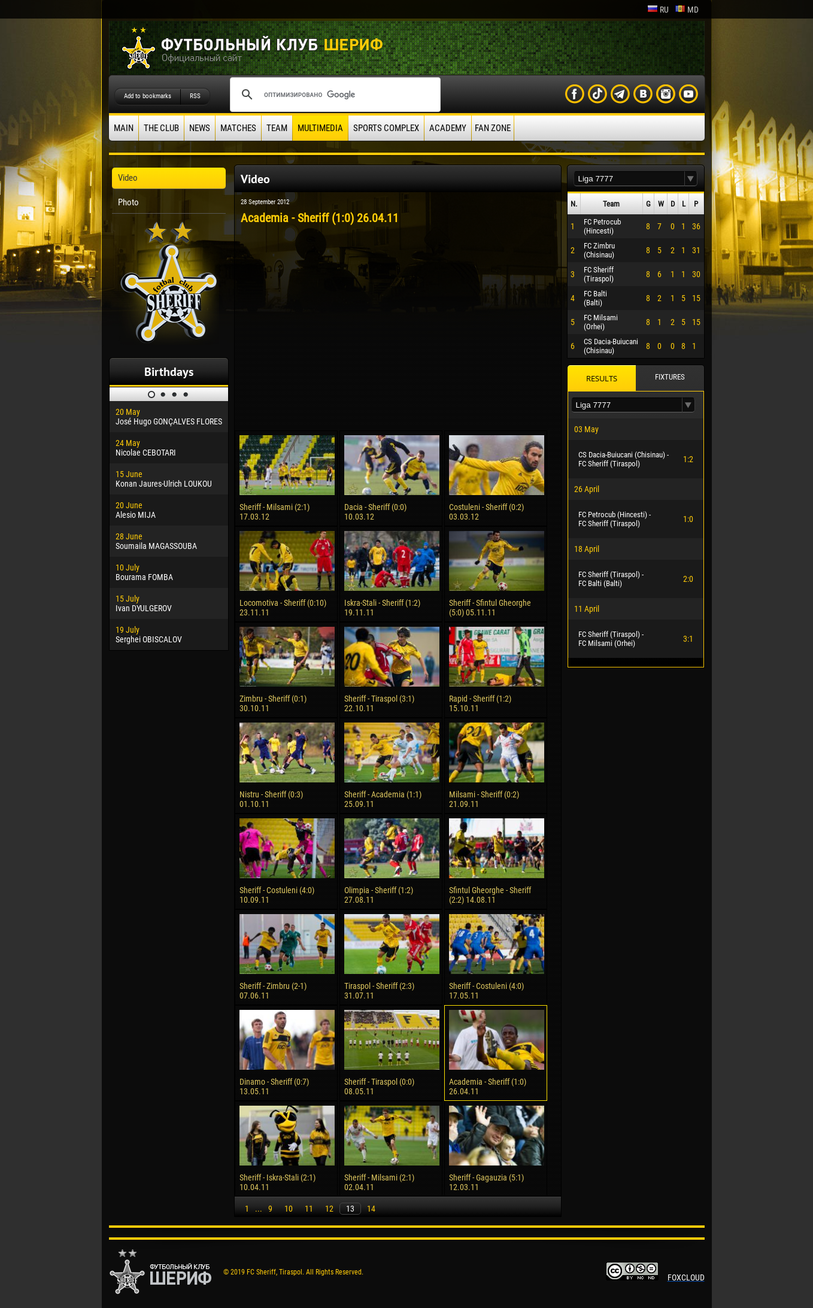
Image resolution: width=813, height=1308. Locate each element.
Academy (447, 128)
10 (288, 1208)
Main (124, 128)
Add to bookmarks (147, 96)
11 (309, 1208)
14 (371, 1208)
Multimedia (320, 128)
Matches (238, 128)
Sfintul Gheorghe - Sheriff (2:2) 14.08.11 (490, 895)
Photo (128, 202)
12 (329, 1208)
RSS (195, 96)
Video (128, 177)
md (687, 9)
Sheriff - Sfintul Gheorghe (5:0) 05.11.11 (490, 607)
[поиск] (333, 94)
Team (276, 128)
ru (658, 9)
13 (350, 1208)
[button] (690, 178)
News (199, 128)
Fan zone (493, 128)
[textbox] (629, 178)
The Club (161, 128)
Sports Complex (386, 128)
